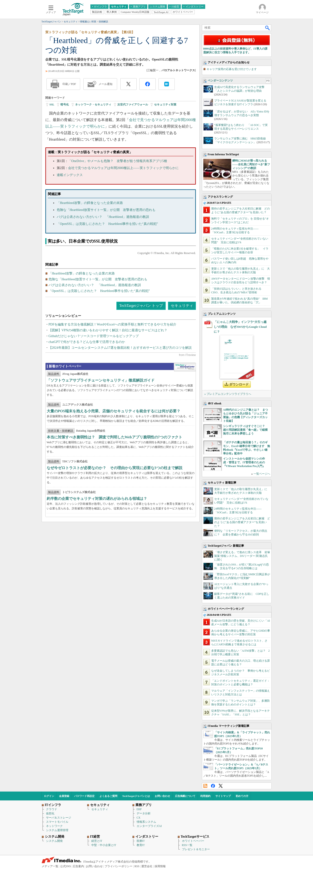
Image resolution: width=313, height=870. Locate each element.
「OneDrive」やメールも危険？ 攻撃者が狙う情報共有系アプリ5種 (117, 161)
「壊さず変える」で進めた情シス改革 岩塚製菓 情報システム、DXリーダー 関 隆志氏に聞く (242, 556)
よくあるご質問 (108, 796)
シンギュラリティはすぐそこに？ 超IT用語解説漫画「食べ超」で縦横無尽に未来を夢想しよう (245, 429)
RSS (205, 786)
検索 (267, 27)
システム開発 (54, 841)
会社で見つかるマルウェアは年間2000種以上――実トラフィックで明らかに (123, 168)
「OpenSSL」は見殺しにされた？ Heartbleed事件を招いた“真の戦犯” (107, 224)
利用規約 (205, 796)
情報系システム (146, 821)
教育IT (141, 845)
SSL (51, 104)
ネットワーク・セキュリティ (93, 104)
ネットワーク (54, 826)
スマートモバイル (57, 821)
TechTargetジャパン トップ (141, 306)
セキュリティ (182, 306)
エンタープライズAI (149, 826)
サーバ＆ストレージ (58, 817)
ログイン (49, 796)
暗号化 (64, 104)
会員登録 (64, 796)
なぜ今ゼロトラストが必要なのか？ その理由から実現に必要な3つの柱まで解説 (114, 468)
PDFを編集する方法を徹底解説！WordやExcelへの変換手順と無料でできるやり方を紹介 (112, 324)
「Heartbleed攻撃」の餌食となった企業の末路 (90, 203)
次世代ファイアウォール (132, 104)
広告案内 (78, 866)
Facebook (213, 786)
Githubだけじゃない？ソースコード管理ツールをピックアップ (94, 336)
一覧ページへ (262, 473)
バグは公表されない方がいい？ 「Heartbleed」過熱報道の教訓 (103, 217)
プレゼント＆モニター (196, 849)
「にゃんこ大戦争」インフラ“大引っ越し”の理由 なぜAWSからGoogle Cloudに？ (240, 326)
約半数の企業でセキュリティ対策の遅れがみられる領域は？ (97, 499)
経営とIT (96, 841)
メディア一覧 (50, 866)
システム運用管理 (57, 830)
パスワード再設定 (84, 796)
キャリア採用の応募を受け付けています (232, 69)
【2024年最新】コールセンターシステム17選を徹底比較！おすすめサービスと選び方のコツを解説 (120, 347)
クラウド (51, 809)
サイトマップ (223, 796)
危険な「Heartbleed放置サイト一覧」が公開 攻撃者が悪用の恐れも (106, 210)
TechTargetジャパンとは (136, 796)
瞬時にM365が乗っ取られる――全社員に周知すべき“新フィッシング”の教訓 (251, 164)
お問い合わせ (162, 796)
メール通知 (105, 84)
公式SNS (65, 866)
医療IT (141, 841)
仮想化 (50, 813)
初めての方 (242, 796)
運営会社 (146, 866)
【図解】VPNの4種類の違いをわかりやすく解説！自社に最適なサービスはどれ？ (108, 330)
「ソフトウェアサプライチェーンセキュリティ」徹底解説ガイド (101, 380)
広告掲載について (185, 796)
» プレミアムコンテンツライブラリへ (227, 394)
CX (139, 817)
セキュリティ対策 (165, 104)
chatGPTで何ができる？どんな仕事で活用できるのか (87, 342)
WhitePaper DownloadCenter (185, 367)
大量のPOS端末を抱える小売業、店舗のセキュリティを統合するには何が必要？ (113, 411)
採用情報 (160, 866)
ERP (139, 809)
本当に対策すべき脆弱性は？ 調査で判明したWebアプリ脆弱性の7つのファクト (114, 437)
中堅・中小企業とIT (103, 845)
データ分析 (144, 813)
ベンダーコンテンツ (220, 80)
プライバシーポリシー (118, 866)
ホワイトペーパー (193, 841)
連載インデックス (70, 175)
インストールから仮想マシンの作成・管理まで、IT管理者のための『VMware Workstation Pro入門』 (244, 462)
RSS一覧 (187, 845)
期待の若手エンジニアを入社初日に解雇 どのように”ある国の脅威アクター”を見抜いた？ (242, 522)
